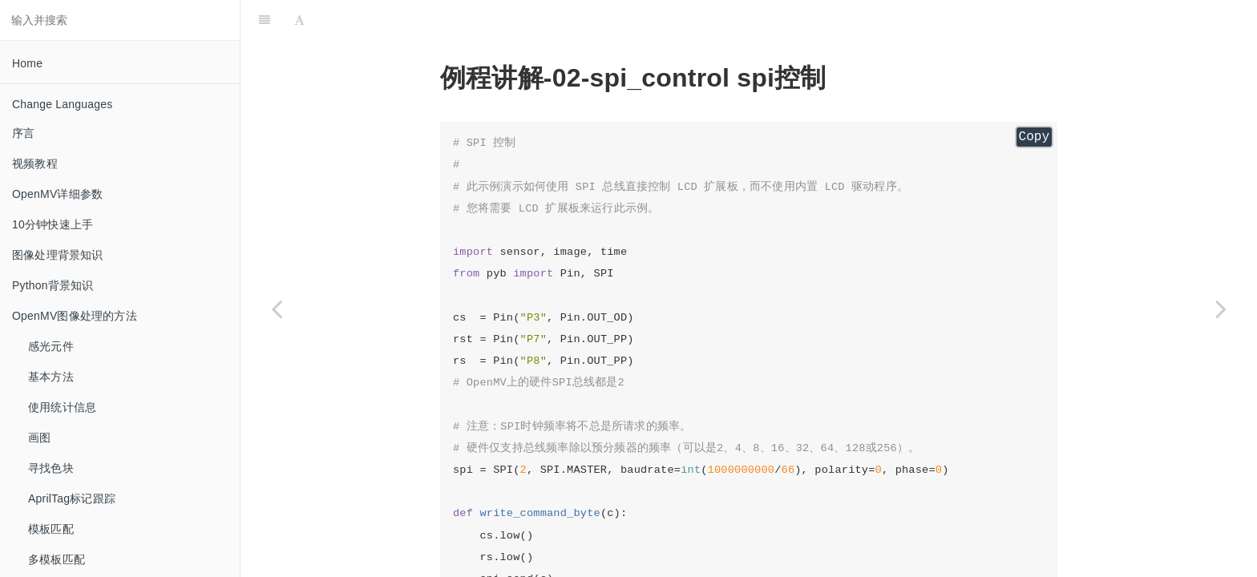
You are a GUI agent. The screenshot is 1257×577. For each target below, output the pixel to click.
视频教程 (35, 163)
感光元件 (51, 346)
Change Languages (62, 104)
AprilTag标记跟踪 (71, 498)
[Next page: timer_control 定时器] (1221, 308)
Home (27, 63)
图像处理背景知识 (57, 254)
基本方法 (51, 376)
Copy (1034, 137)
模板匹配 (51, 529)
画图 (39, 437)
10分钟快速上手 (52, 224)
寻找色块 (51, 468)
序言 (23, 133)
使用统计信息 (62, 407)
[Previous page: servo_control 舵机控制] (276, 308)
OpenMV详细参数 (57, 194)
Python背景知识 (53, 285)
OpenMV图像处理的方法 (74, 315)
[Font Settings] (299, 20)
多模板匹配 (56, 559)
